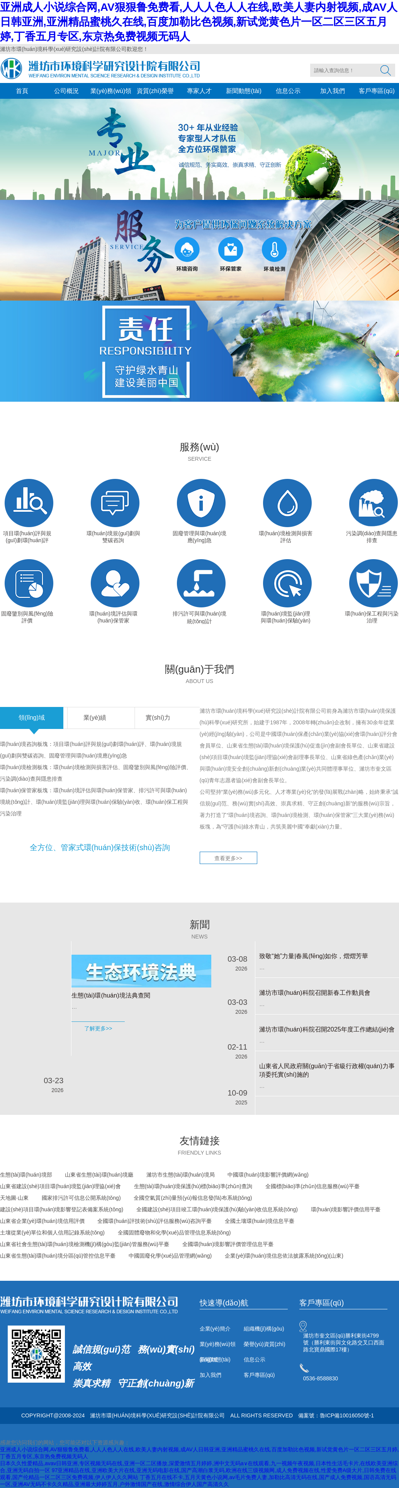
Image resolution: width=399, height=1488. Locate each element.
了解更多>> (98, 1028)
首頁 (22, 91)
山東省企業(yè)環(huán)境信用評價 (42, 1221)
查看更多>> (228, 858)
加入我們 (332, 91)
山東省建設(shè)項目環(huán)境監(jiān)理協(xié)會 (60, 1186)
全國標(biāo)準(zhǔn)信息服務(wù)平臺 (312, 1186)
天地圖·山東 (14, 1198)
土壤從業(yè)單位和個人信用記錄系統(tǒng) (52, 1232)
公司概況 (66, 91)
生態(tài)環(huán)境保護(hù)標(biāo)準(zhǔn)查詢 (193, 1186)
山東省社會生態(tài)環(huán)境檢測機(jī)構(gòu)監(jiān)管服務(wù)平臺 (84, 1244)
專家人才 (199, 91)
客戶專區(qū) (376, 91)
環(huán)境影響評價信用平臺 (345, 1209)
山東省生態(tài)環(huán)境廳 (99, 1175)
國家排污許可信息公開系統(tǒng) (81, 1198)
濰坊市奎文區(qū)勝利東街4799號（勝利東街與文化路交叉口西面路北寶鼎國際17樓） (343, 1342)
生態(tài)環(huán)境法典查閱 (110, 995)
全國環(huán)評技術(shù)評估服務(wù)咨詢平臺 (154, 1221)
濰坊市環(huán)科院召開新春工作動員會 (314, 992)
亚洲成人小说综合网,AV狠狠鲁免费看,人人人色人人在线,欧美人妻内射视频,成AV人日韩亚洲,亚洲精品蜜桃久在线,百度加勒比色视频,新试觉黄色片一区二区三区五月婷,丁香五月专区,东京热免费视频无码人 (198, 21)
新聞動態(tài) (243, 91)
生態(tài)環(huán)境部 (26, 1175)
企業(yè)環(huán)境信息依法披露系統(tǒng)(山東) (284, 1256)
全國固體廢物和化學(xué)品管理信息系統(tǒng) (174, 1232)
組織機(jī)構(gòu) (264, 1329)
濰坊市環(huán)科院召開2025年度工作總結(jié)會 (327, 1029)
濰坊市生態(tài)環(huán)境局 (180, 1175)
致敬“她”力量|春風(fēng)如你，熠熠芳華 (313, 955)
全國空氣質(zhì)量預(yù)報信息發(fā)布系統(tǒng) (193, 1198)
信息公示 (288, 91)
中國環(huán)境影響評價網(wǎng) (268, 1175)
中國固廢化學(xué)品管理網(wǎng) (170, 1256)
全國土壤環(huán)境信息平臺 (259, 1221)
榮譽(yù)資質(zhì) (264, 1344)
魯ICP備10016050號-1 (347, 1415)
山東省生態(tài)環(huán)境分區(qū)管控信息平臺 (57, 1256)
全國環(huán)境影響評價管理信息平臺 (227, 1244)
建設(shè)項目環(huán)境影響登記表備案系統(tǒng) (61, 1209)
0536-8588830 (320, 1378)
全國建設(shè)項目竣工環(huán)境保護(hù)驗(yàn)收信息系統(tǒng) (217, 1209)
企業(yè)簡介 (215, 1329)
